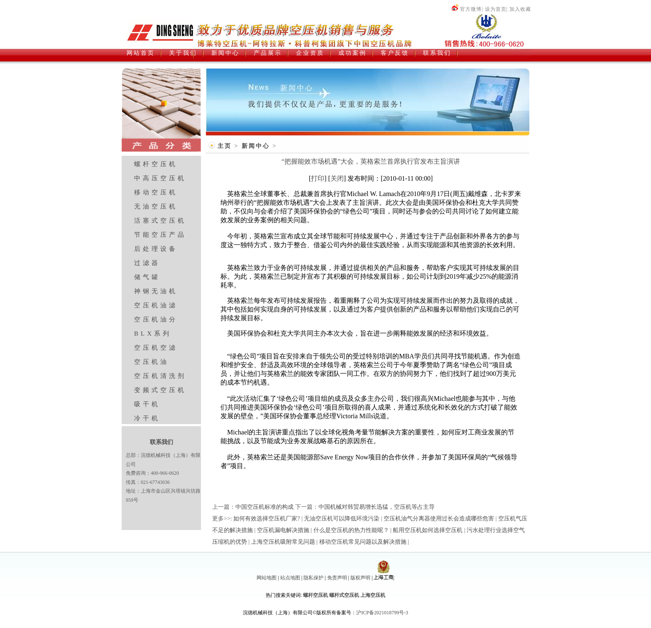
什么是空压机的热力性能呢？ (351, 530)
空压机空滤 (156, 347)
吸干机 (147, 404)
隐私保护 (313, 578)
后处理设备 (156, 248)
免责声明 (337, 578)
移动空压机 (156, 192)
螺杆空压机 (156, 164)
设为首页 (496, 9)
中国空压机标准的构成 (264, 507)
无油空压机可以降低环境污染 (341, 518)
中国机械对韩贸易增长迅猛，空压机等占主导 (376, 507)
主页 (225, 146)
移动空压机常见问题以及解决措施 (362, 542)
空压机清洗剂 (160, 376)
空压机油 (151, 361)
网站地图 (267, 578)
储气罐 (147, 277)
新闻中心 (256, 146)
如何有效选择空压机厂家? (266, 518)
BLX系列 (152, 333)
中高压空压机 (160, 178)
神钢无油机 (156, 291)
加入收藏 (520, 9)
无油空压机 (156, 206)
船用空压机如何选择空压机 (428, 530)
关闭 (337, 178)
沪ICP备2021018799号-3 (382, 613)
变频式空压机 (160, 390)
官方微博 (466, 9)
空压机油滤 (156, 305)
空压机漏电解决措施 (283, 530)
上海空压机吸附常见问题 (283, 542)
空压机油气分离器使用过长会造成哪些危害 (439, 518)
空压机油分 (156, 319)
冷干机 (147, 418)
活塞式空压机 (160, 220)
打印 (317, 178)
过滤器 (147, 263)
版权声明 (360, 578)
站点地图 (290, 578)
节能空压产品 (160, 234)
